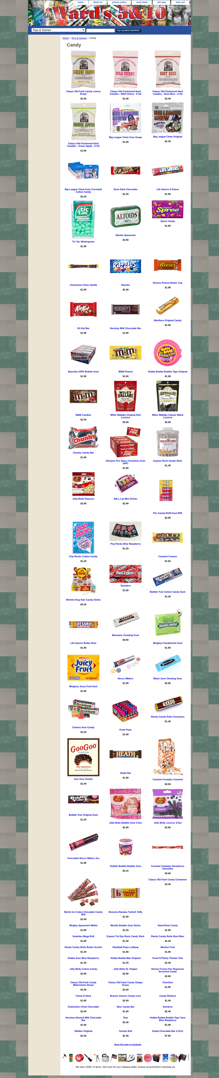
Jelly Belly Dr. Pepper (126, 969)
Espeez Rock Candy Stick (167, 460)
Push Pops (126, 729)
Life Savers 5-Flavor (168, 189)
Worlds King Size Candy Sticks (83, 599)
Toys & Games (79, 38)
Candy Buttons (167, 996)
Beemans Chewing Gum (125, 635)
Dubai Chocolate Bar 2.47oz (167, 1031)
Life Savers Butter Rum (83, 643)
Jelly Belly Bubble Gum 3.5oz (125, 822)
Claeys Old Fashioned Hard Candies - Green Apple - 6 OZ (83, 144)
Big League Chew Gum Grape (125, 137)
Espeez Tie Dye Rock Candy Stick (125, 936)
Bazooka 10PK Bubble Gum (83, 371)
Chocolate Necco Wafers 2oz (83, 858)
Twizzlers (125, 585)
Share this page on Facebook (127, 1044)
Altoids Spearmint (125, 235)
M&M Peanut (125, 371)
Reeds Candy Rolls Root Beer (167, 936)
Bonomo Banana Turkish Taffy (125, 912)
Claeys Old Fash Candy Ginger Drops (125, 983)
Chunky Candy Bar (83, 452)
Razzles (125, 285)
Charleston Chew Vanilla (83, 285)
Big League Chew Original (167, 136)
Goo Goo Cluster (83, 779)
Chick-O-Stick (83, 996)
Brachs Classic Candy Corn (125, 996)
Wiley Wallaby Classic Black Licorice (167, 416)
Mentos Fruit (168, 947)
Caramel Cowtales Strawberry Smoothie (167, 867)
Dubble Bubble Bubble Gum (125, 866)
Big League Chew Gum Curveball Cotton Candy (83, 190)
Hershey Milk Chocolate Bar (125, 328)
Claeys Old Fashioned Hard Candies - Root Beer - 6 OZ (167, 92)
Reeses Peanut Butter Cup (167, 283)
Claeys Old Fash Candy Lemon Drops (83, 92)
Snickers (168, 1006)
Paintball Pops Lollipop (125, 947)
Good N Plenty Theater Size (167, 958)
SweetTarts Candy (168, 925)
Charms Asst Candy (83, 727)
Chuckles (168, 982)
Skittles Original (83, 1031)
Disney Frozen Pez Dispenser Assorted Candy (167, 970)
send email (141, 2)
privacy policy (119, 2)
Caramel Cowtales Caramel (168, 779)
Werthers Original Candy (168, 320)
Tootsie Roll (125, 1031)
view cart (180, 2)
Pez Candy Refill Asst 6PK (167, 513)
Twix (125, 1017)
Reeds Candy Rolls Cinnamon (167, 716)
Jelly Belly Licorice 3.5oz (168, 822)
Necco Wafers (125, 678)
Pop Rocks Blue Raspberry (125, 544)
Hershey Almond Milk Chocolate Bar (83, 1018)
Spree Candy (168, 221)
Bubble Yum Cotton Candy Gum (168, 592)
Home (65, 38)
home (81, 2)
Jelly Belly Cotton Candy (83, 969)
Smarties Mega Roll (83, 936)
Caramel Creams (167, 556)
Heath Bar (125, 773)
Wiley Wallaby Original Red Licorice (125, 416)
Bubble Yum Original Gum (83, 815)
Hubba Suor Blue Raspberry (83, 958)
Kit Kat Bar (83, 328)
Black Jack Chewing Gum (167, 678)
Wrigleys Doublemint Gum (167, 643)
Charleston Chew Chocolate (83, 1006)
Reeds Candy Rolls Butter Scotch (83, 947)
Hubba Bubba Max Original (126, 958)
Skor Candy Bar (126, 1006)
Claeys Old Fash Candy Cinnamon (168, 879)
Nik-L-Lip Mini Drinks (125, 498)
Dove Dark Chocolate (126, 189)
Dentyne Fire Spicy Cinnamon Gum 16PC (125, 462)
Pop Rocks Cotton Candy (83, 556)
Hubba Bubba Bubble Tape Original (167, 371)
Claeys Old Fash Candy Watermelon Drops (83, 983)
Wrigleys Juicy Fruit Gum (83, 686)
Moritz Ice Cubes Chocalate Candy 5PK (83, 913)
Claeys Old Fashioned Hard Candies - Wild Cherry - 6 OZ (125, 92)
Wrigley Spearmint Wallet (83, 925)
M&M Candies (83, 415)
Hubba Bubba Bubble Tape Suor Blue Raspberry (168, 1018)
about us (97, 2)
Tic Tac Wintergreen (83, 241)
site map (161, 2)
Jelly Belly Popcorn (83, 498)
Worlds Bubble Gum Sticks (125, 925)
